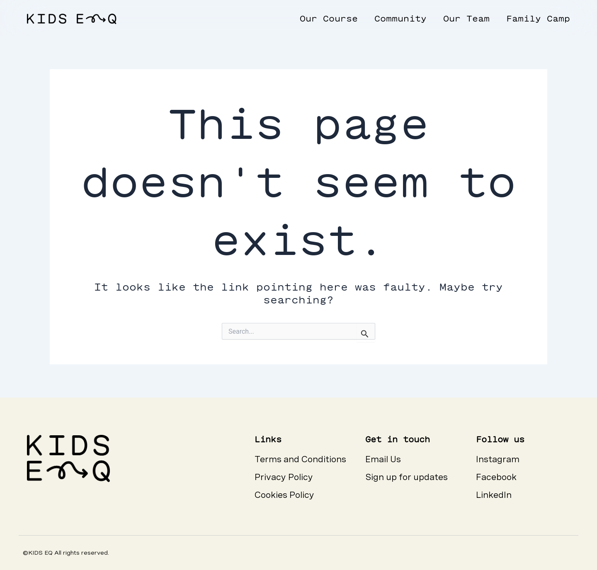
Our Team (466, 18)
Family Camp (538, 18)
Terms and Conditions (300, 459)
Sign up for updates (406, 477)
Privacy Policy (284, 477)
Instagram (497, 459)
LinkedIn (494, 495)
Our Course (329, 18)
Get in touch (397, 439)
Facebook (496, 477)
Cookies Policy (284, 495)
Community (400, 18)
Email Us (383, 459)
